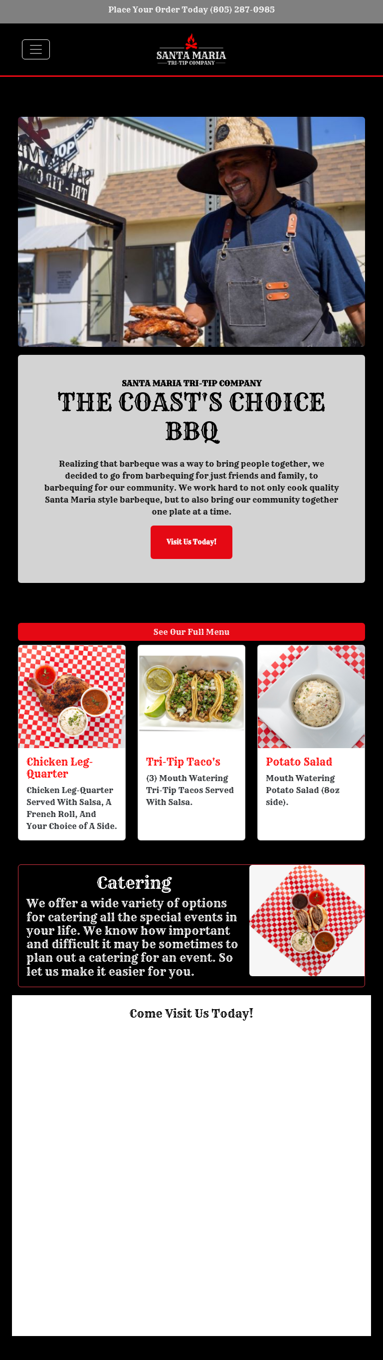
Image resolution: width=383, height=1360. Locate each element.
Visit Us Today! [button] (191, 542)
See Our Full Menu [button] (192, 632)
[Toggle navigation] (36, 49)
